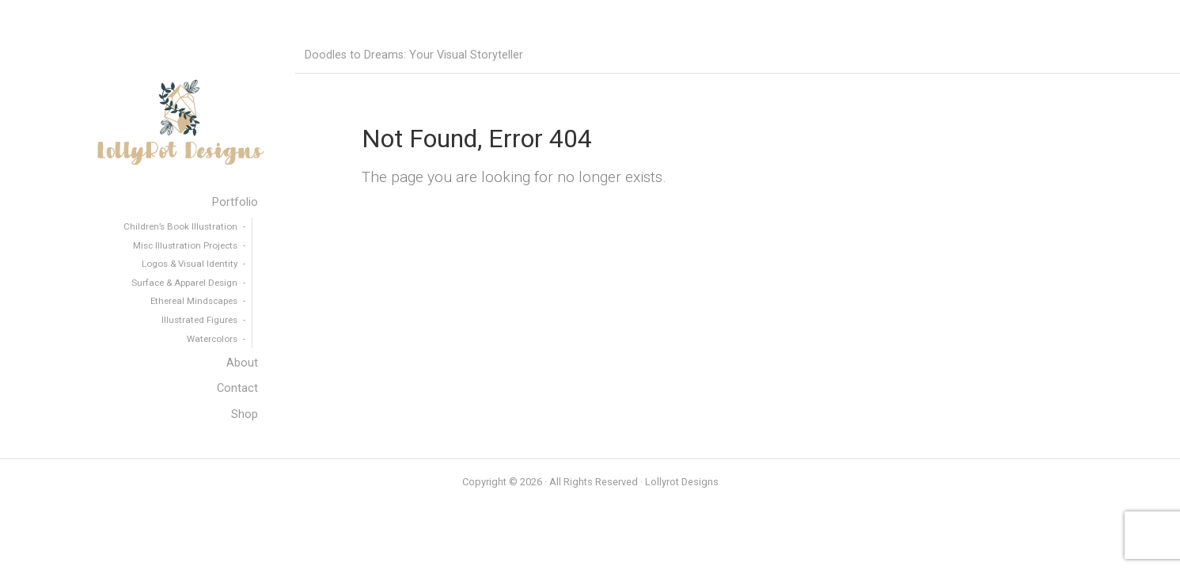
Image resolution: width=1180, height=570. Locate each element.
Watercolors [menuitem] (212, 338)
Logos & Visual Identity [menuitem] (189, 263)
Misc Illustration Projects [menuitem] (185, 245)
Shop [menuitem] (244, 414)
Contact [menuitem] (237, 388)
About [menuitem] (242, 363)
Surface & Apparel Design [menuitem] (184, 282)
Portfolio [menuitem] (235, 202)
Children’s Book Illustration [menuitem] (180, 226)
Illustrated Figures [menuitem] (199, 319)
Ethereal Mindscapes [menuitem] (193, 300)
